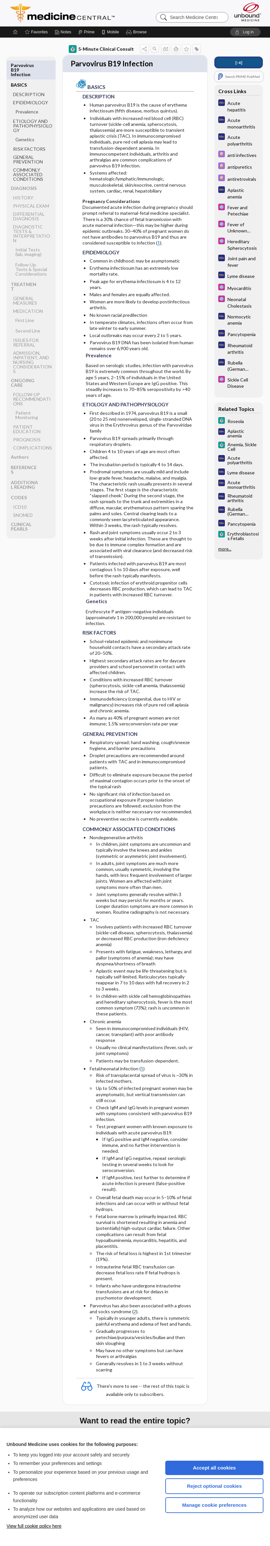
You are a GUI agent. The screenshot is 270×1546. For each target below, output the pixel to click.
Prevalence (26, 92)
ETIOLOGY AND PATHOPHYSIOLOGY (32, 106)
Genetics (24, 120)
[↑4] (238, 62)
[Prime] (86, 32)
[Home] (15, 32)
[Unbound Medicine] (247, 12)
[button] (137, 32)
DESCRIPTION (29, 74)
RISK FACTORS (29, 129)
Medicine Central (91, 13)
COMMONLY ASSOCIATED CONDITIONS (28, 154)
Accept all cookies (214, 1467)
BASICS (19, 65)
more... (224, 549)
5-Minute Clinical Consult (101, 49)
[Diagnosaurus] (238, 105)
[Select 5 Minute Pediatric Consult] (238, 210)
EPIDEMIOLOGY (30, 83)
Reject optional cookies (214, 1486)
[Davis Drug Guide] (238, 155)
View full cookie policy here (34, 1526)
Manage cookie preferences (214, 1505)
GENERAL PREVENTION (28, 140)
